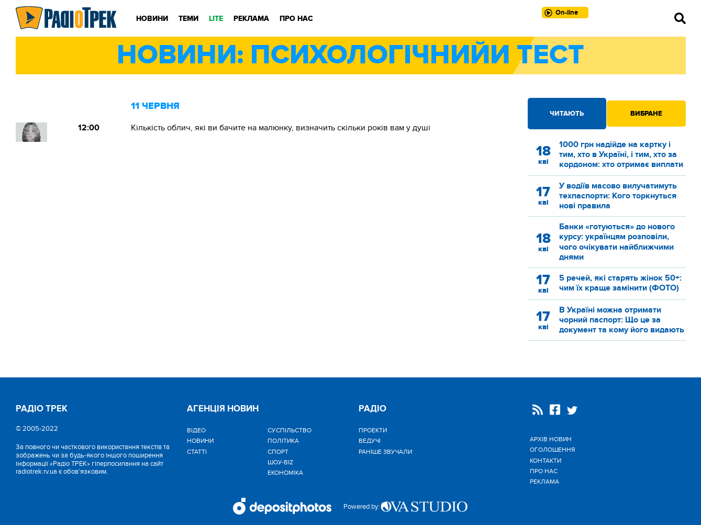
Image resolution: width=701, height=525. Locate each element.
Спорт (278, 451)
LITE (216, 18)
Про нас (296, 18)
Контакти (545, 460)
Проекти (373, 430)
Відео (196, 430)
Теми (188, 18)
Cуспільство (289, 430)
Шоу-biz (280, 462)
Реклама (251, 18)
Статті (197, 451)
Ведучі (370, 440)
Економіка (285, 472)
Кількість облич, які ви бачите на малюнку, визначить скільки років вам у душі (280, 127)
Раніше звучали (385, 451)
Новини (152, 18)
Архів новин (551, 439)
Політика (283, 440)
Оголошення (552, 449)
